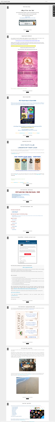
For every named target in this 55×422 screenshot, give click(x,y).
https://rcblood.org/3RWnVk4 (15, 292)
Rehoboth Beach (29, 374)
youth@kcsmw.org (16, 182)
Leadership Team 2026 (26, 141)
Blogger (30, 421)
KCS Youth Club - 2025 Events (27, 189)
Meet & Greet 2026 (26, 96)
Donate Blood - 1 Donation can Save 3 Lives (26, 237)
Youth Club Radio (22, 182)
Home (5, 3)
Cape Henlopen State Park (21, 374)
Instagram (16, 174)
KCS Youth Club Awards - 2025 (26, 206)
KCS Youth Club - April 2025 (26, 348)
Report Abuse (32, 421)
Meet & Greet (39, 174)
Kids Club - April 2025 (26, 403)
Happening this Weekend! (27, 36)
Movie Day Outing (26, 6)
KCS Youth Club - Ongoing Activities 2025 (26, 306)
